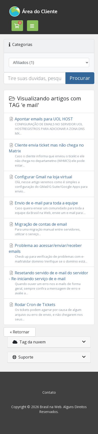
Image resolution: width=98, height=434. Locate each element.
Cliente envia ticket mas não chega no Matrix (49, 155)
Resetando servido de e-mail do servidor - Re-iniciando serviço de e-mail (49, 283)
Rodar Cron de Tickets (49, 312)
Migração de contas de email (49, 229)
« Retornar (19, 332)
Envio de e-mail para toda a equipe (49, 207)
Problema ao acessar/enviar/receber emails (49, 253)
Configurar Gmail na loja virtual (49, 184)
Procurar (80, 78)
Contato (49, 392)
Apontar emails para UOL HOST (49, 126)
